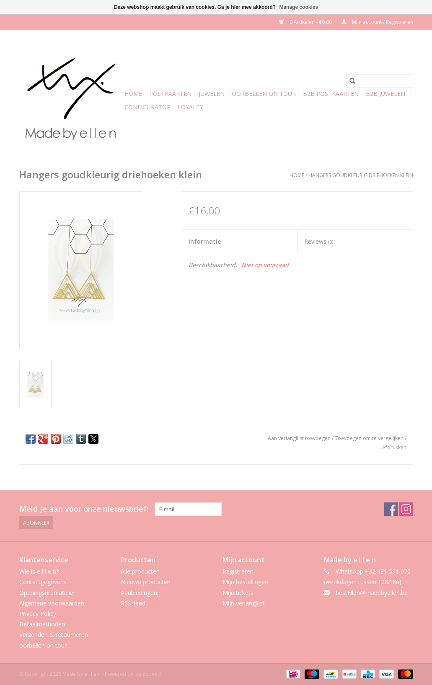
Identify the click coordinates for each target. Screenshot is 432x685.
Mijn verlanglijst (243, 603)
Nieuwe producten (146, 582)
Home (133, 94)
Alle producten (140, 571)
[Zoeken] (379, 81)
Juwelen (212, 94)
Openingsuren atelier (47, 593)
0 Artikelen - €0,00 (306, 22)
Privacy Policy (37, 614)
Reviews (318, 241)
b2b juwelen (385, 94)
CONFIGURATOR (147, 107)
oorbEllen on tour (264, 94)
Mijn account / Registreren (377, 22)
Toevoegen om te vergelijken (370, 438)
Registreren (238, 571)
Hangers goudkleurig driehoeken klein (360, 175)
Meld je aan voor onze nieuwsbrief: (83, 509)
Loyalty (190, 107)
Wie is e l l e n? (39, 571)
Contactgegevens (43, 582)
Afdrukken (394, 447)
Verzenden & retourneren (53, 635)
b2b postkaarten (331, 94)
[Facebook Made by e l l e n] (391, 509)
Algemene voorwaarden (51, 603)
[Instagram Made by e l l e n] (406, 509)
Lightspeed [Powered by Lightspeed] (148, 673)
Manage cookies (298, 7)
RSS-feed (133, 603)
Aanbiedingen (139, 593)
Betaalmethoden (42, 624)
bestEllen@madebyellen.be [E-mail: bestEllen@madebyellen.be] (372, 593)
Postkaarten (170, 94)
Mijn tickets (238, 593)
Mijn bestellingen (245, 582)
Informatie (205, 241)
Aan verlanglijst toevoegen (300, 438)
